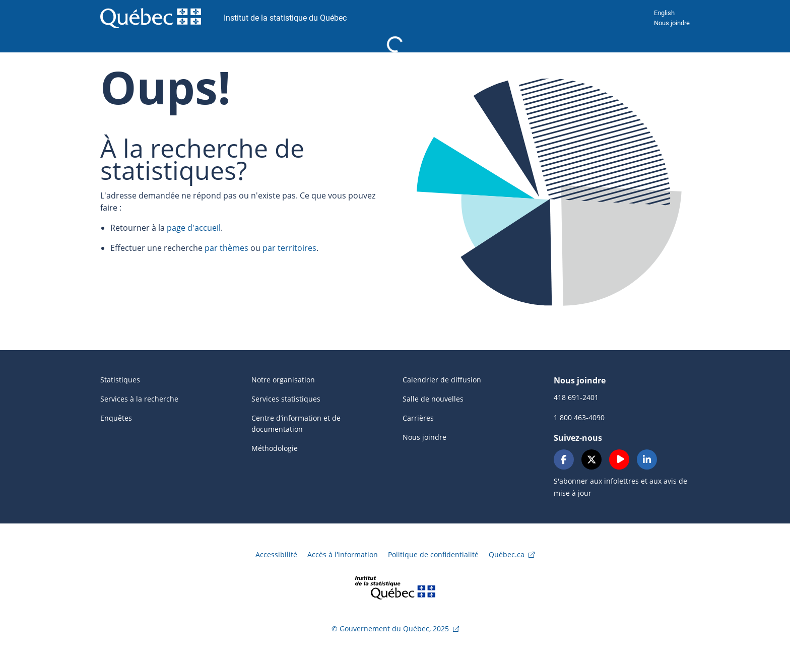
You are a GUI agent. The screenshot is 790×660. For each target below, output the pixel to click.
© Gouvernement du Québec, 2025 (390, 628)
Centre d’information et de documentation (296, 423)
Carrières (418, 418)
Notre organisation (283, 379)
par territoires (289, 247)
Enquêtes (116, 418)
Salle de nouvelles (433, 399)
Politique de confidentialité (433, 554)
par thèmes (226, 247)
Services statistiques (285, 399)
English (664, 13)
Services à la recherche (139, 399)
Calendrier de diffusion (442, 379)
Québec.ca (506, 554)
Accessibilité (276, 554)
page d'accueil (194, 227)
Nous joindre (672, 23)
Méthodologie (274, 448)
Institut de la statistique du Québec (285, 18)
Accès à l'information (342, 554)
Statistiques (120, 379)
